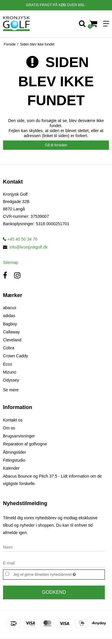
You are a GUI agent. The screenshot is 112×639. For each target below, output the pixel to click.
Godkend (54, 592)
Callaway (11, 332)
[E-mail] (54, 562)
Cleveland (12, 340)
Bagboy (10, 324)
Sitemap (10, 262)
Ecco (7, 364)
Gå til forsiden (56, 145)
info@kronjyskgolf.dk (28, 247)
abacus (9, 307)
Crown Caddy (15, 355)
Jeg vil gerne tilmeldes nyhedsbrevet (51, 574)
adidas (9, 315)
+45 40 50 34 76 (20, 239)
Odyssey (11, 380)
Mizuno (9, 372)
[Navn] (54, 546)
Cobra (8, 348)
